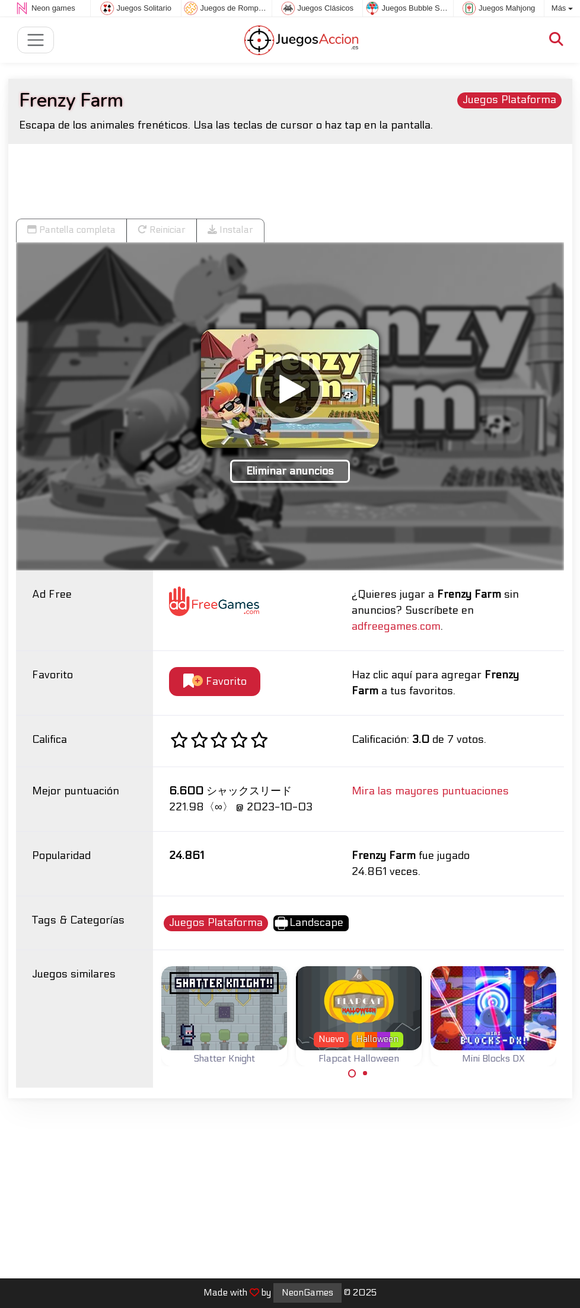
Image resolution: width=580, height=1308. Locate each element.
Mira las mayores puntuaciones (430, 791)
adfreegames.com (396, 626)
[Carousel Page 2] (365, 1073)
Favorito (215, 681)
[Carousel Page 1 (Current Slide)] (352, 1073)
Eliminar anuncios (290, 471)
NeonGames (307, 1292)
